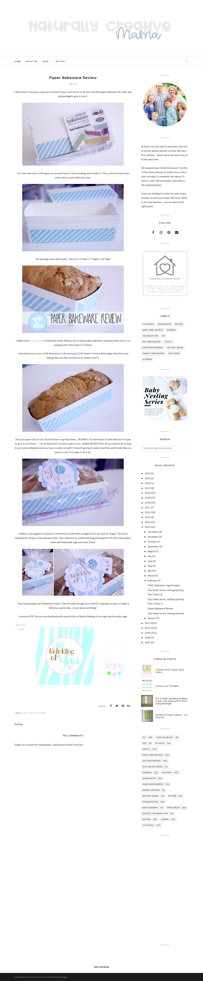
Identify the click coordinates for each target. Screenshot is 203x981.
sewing (165, 819)
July (150, 556)
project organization (155, 814)
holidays (167, 773)
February (152, 580)
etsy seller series (152, 767)
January (152, 618)
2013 (148, 527)
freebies (171, 330)
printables (173, 808)
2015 (148, 517)
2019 (148, 497)
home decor (164, 324)
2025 (148, 473)
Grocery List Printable (167, 686)
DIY (163, 336)
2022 (148, 483)
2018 (148, 502)
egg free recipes (151, 342)
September (153, 546)
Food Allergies (164, 737)
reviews (41, 713)
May (150, 565)
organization (150, 336)
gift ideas (29, 713)
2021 (148, 488)
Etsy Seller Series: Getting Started (166, 613)
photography (150, 808)
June (150, 561)
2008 (148, 637)
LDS (144, 743)
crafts (168, 342)
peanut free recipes (153, 353)
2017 (148, 507)
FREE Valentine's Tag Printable (164, 585)
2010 (148, 632)
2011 (148, 627)
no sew (172, 796)
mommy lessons (151, 790)
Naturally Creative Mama (33, 977)
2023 (148, 478)
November (153, 536)
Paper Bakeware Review (160, 608)
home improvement (152, 348)
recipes (179, 324)
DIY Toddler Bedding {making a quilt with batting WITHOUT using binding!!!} (171, 701)
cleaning (147, 359)
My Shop (160, 743)
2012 (148, 623)
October (152, 541)
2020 (148, 492)
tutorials (148, 324)
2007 (148, 642)
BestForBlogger (61, 977)
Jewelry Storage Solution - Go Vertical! (171, 716)
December (153, 531)
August (151, 551)
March (151, 575)
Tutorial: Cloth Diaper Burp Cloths (169, 670)
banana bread (37, 340)
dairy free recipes (152, 330)
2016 (148, 512)
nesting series (175, 348)
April (150, 570)
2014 (148, 522)
